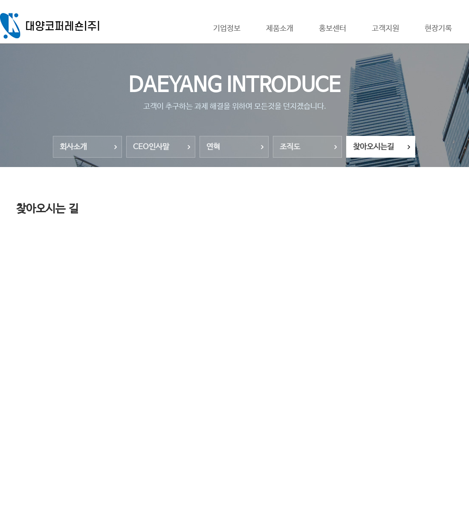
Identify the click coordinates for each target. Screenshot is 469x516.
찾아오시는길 (373, 147)
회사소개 (73, 147)
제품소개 (279, 28)
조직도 (290, 147)
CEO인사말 (151, 147)
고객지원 (385, 28)
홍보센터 (332, 28)
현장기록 (438, 28)
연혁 (213, 147)
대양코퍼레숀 (52, 26)
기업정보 (226, 28)
